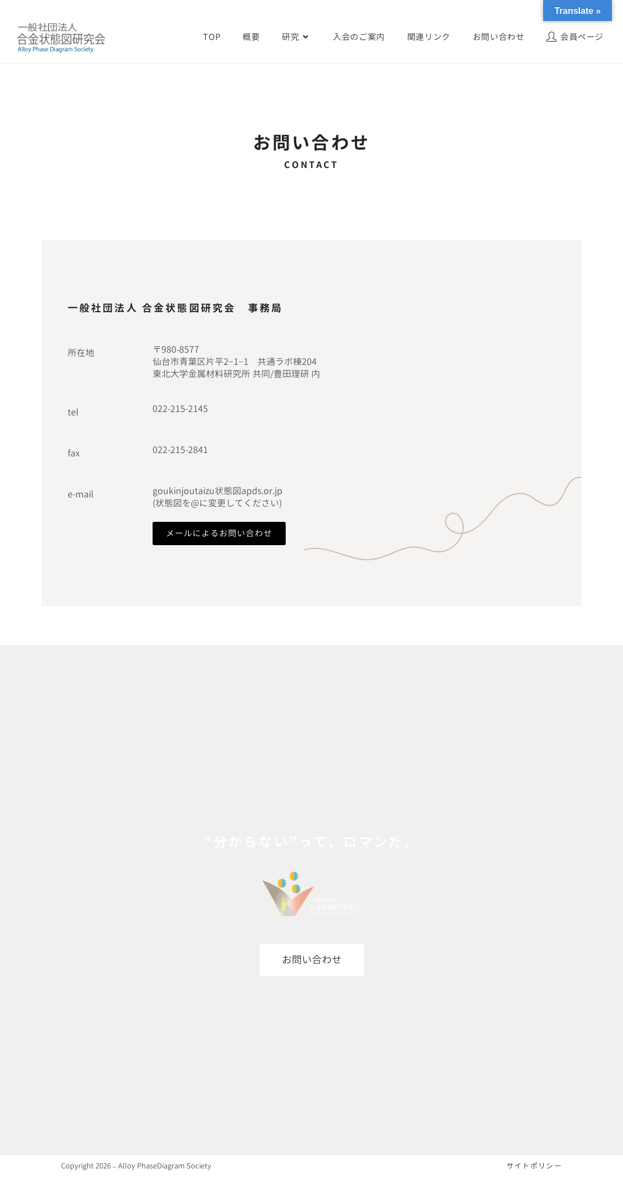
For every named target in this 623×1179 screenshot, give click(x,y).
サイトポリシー (534, 1166)
